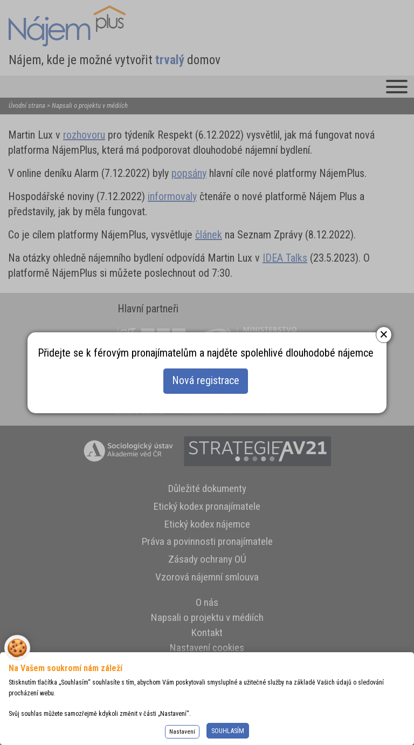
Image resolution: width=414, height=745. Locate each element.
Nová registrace (205, 381)
